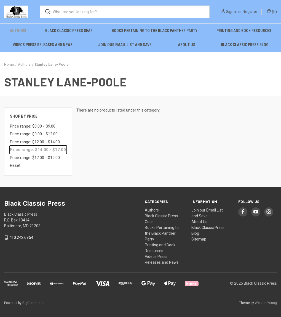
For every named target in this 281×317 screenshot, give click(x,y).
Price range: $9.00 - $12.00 (34, 133)
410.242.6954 (21, 237)
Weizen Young (266, 303)
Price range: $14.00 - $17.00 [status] (38, 149)
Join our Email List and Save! (125, 45)
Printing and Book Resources (243, 30)
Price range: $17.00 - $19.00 (35, 157)
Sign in (231, 11)
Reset (15, 165)
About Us (186, 45)
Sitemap (198, 239)
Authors (18, 30)
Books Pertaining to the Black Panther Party (154, 30)
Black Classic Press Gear (69, 30)
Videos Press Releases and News (43, 45)
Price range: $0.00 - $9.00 (32, 126)
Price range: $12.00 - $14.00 (35, 141)
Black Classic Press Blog (244, 45)
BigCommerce (33, 303)
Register (250, 11)
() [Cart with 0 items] (272, 11)
